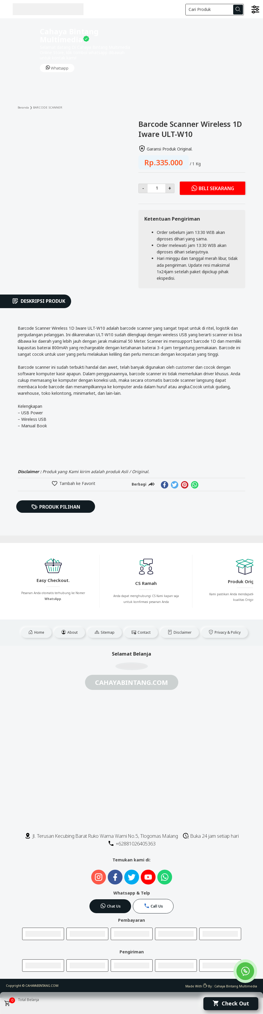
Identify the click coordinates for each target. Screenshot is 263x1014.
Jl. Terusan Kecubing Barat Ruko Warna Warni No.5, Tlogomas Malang (101, 836)
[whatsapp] (194, 485)
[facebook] (164, 485)
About (69, 632)
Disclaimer (180, 632)
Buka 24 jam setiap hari (210, 836)
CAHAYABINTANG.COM (41, 986)
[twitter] (174, 485)
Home (36, 632)
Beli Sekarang (212, 188)
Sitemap (105, 632)
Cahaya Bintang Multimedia (235, 986)
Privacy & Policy (225, 632)
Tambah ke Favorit (76, 483)
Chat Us (110, 906)
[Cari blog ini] (215, 9)
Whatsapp (57, 68)
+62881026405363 (132, 843)
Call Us (153, 906)
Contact (141, 632)
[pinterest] (184, 485)
